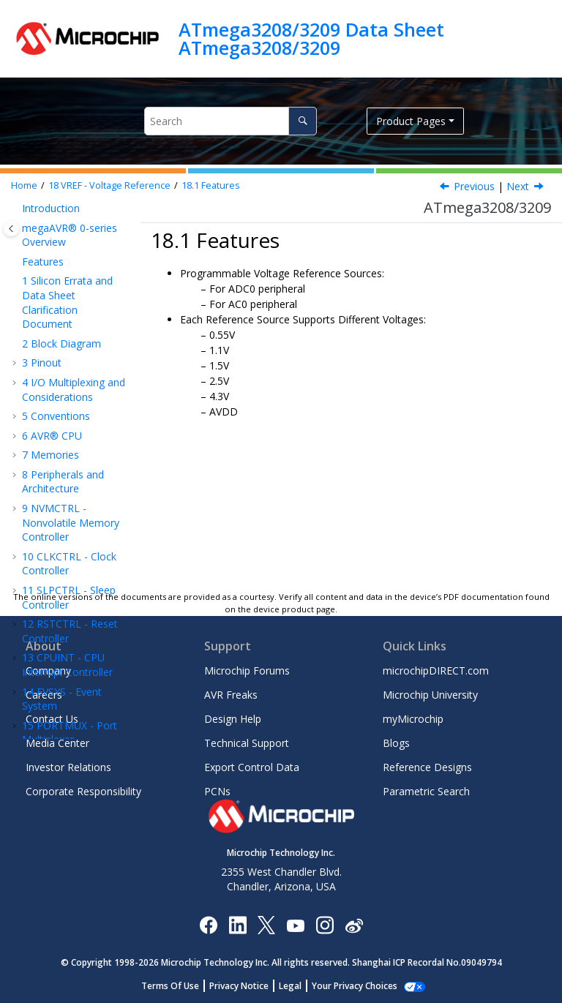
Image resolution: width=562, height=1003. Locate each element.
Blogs (396, 743)
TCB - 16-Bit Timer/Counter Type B (75, 573)
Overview (65, 377)
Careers (44, 695)
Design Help (232, 719)
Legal (298, 986)
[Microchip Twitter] (266, 924)
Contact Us (52, 719)
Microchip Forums (247, 670)
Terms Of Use (178, 986)
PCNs (217, 791)
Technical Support (246, 743)
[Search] (302, 121)
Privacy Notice (247, 986)
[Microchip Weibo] (354, 924)
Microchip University (430, 695)
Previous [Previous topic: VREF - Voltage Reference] (474, 186)
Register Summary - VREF (71, 438)
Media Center (57, 743)
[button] (16, 256)
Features (210, 185)
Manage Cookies (354, 986)
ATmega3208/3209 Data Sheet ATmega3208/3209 (311, 38)
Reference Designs (427, 767)
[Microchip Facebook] (208, 924)
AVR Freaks (231, 695)
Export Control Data (251, 767)
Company (48, 670)
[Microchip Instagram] (324, 924)
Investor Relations (68, 767)
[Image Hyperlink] (295, 924)
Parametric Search (426, 791)
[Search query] (230, 121)
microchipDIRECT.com (436, 670)
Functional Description (68, 404)
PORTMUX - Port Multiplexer (69, 230)
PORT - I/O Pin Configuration (64, 263)
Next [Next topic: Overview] (517, 186)
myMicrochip (413, 719)
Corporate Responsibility (83, 791)
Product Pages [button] (411, 121)
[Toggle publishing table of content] (11, 228)
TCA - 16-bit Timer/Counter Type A (74, 539)
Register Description (63, 471)
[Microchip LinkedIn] (237, 924)
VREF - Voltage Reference (109, 185)
